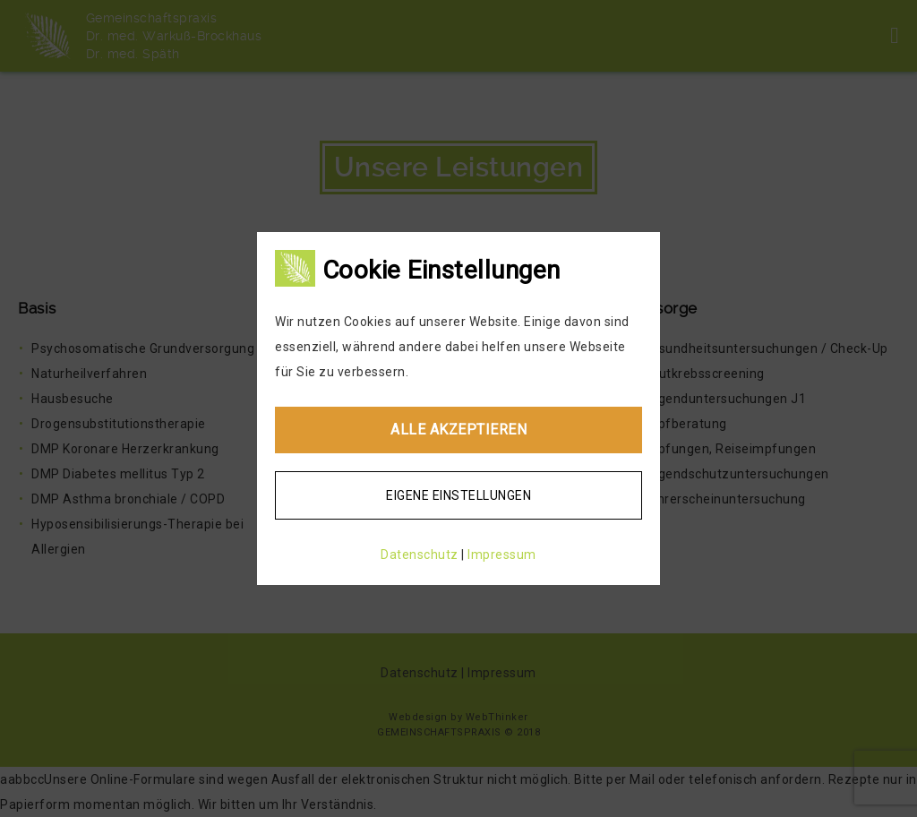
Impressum (501, 554)
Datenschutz (419, 554)
